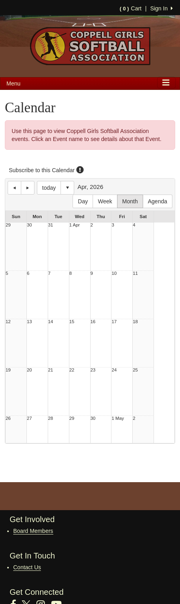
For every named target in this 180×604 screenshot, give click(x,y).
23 (93, 370)
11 (135, 273)
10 (114, 273)
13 (29, 322)
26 (8, 418)
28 (50, 418)
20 (29, 370)
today (49, 188)
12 (8, 322)
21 (50, 370)
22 (72, 370)
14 (50, 322)
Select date (67, 188)
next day (27, 188)
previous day (14, 188)
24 (114, 370)
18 (135, 322)
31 (50, 225)
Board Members (33, 531)
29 (8, 225)
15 (72, 322)
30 (29, 225)
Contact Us (27, 567)
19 (8, 370)
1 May (117, 418)
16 (93, 322)
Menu (13, 83)
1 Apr (74, 225)
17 (114, 322)
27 (29, 418)
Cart (131, 8)
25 (135, 370)
